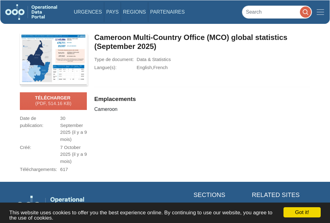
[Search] (277, 12)
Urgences (88, 12)
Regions (134, 12)
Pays (112, 12)
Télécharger (53, 101)
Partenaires (167, 12)
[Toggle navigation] (320, 12)
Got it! (302, 212)
